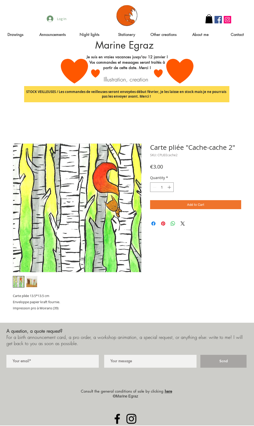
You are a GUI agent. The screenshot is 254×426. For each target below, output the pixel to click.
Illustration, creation (126, 79)
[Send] (223, 361)
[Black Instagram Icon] (131, 418)
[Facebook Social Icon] (218, 19)
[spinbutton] (162, 187)
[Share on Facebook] (153, 223)
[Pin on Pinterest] (163, 223)
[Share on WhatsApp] (173, 223)
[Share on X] (183, 223)
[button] (209, 18)
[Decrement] (154, 187)
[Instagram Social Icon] (227, 19)
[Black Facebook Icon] (117, 418)
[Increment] (170, 187)
